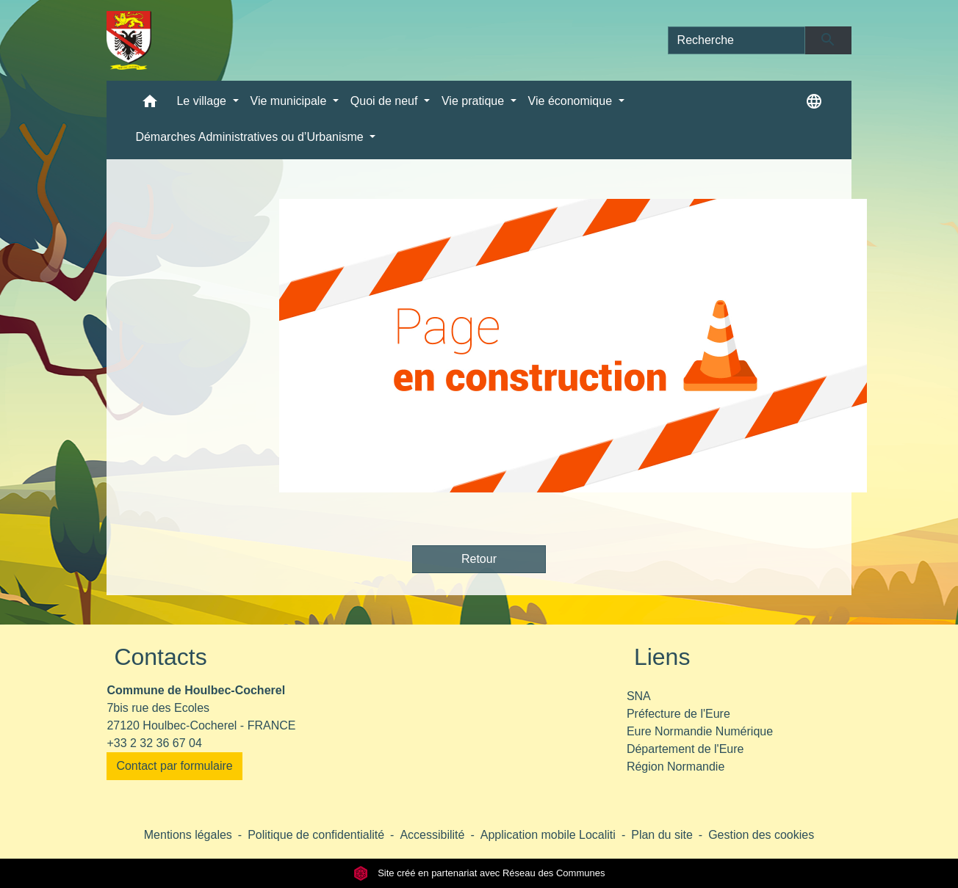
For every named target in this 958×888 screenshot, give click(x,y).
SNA (639, 696)
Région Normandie (675, 766)
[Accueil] (129, 40)
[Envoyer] (828, 40)
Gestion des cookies (761, 835)
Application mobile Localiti (548, 835)
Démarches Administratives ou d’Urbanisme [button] (251, 137)
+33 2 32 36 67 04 (154, 743)
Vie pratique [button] (475, 101)
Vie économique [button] (572, 101)
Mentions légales (188, 835)
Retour (479, 559)
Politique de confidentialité (316, 835)
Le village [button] (202, 101)
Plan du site (662, 835)
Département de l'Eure (685, 749)
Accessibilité (432, 835)
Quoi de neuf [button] (385, 101)
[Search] (737, 40)
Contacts (160, 657)
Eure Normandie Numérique (700, 731)
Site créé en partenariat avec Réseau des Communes (479, 872)
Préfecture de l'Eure (678, 713)
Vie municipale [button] (290, 101)
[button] (149, 105)
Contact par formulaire (174, 766)
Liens (662, 657)
